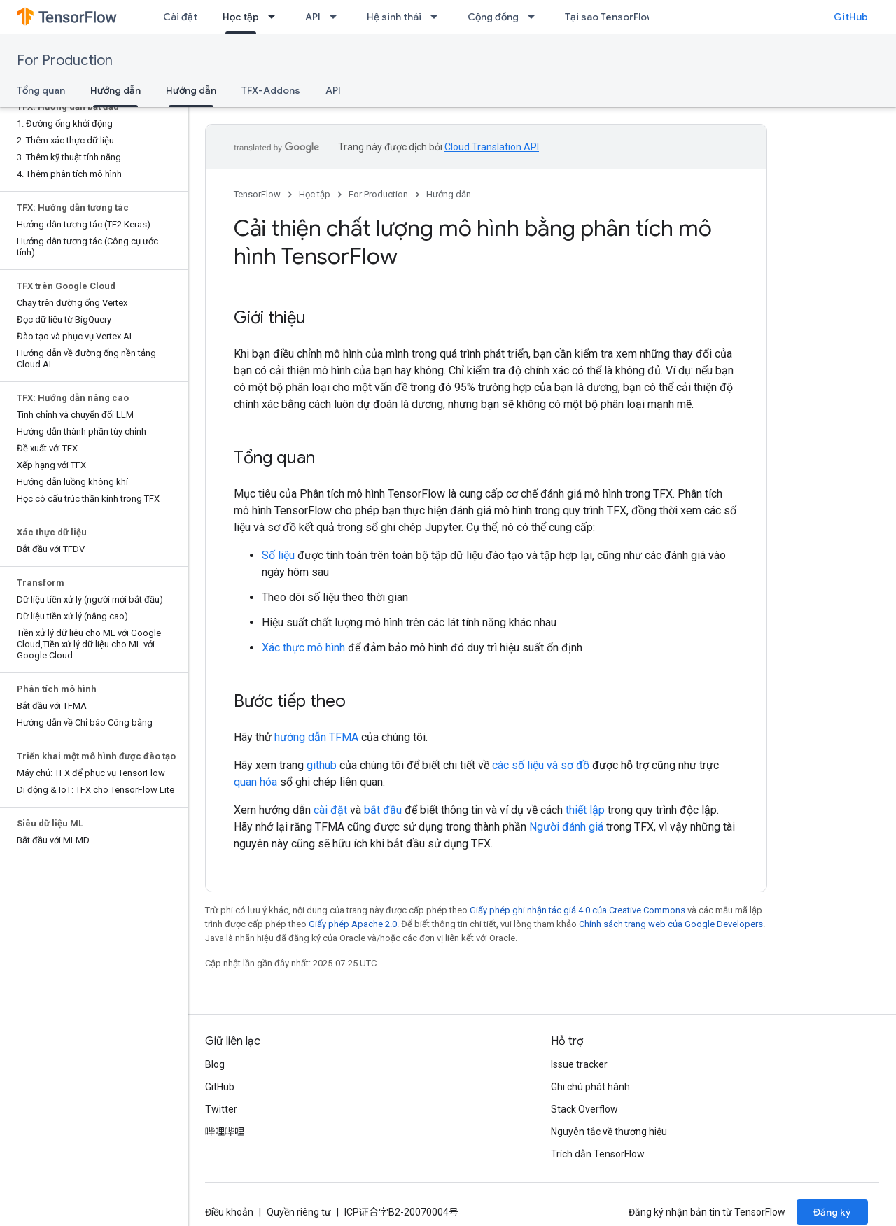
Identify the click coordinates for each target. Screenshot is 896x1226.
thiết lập (585, 810)
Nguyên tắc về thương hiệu (609, 1131)
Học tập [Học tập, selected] (241, 16)
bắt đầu (383, 810)
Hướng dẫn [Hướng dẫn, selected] (115, 90)
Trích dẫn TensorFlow (598, 1154)
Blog (215, 1064)
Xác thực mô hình (303, 647)
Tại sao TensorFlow (609, 16)
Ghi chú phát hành (590, 1086)
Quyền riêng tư (299, 1212)
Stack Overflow (584, 1109)
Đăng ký (832, 1212)
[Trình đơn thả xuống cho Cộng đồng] (535, 17)
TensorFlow (257, 194)
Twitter (221, 1109)
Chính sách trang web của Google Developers (671, 924)
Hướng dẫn (448, 194)
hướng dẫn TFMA (316, 737)
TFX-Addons (270, 90)
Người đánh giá (566, 826)
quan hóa (255, 782)
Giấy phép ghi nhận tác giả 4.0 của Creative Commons (577, 910)
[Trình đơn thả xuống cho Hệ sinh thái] (438, 17)
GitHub (851, 16)
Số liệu (278, 555)
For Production (65, 60)
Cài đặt (180, 16)
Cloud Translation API (491, 147)
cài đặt (330, 810)
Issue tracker (579, 1064)
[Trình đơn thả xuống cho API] (337, 17)
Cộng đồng (493, 16)
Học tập (314, 194)
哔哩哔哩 (224, 1131)
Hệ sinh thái (394, 16)
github (322, 765)
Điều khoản (229, 1212)
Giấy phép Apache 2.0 (353, 924)
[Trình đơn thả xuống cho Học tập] (276, 17)
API (313, 16)
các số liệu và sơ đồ (540, 765)
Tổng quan (41, 90)
